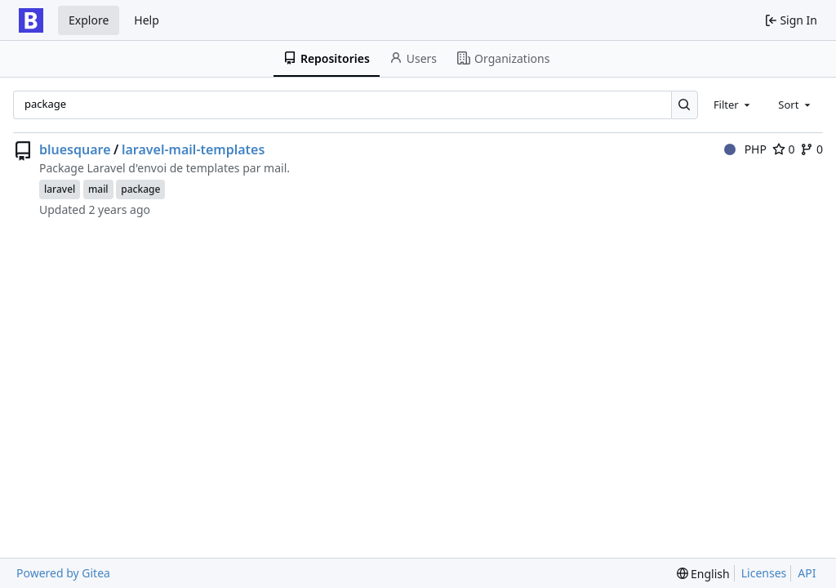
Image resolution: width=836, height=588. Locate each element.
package (140, 189)
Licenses (764, 573)
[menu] (703, 573)
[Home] (31, 20)
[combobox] (733, 104)
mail (98, 189)
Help (146, 20)
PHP (745, 149)
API (807, 573)
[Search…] (684, 105)
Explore (89, 20)
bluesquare (75, 149)
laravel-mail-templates (193, 149)
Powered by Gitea (63, 573)
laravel (59, 189)
